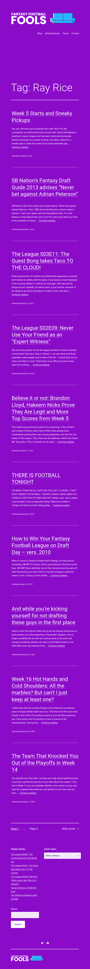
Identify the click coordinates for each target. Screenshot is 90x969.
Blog (40, 33)
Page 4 (34, 828)
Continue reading (20, 147)
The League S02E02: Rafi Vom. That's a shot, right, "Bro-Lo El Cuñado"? (24, 880)
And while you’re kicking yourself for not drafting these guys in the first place (43, 615)
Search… (14, 909)
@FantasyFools (52, 33)
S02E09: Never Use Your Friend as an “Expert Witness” (42, 335)
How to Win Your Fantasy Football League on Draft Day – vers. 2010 (41, 545)
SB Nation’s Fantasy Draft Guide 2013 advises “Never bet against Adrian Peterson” (45, 187)
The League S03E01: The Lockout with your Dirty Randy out (24, 858)
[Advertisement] (45, 62)
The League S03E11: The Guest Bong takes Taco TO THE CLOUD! (42, 261)
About (65, 33)
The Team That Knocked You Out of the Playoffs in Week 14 (45, 763)
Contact (75, 33)
